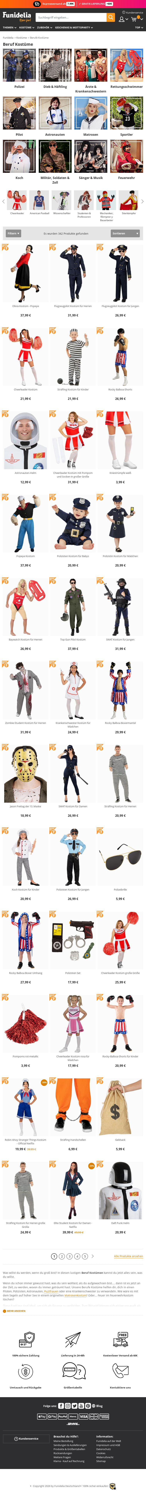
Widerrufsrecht (104, 1457)
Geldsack (120, 1140)
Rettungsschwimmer (127, 87)
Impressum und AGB (108, 1445)
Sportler (126, 134)
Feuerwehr (126, 178)
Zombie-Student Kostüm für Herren (25, 723)
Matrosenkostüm (75, 1295)
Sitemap (101, 1461)
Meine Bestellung (63, 1441)
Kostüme (25, 27)
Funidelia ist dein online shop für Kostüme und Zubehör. (17, 17)
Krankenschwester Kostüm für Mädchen (73, 725)
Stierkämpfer (129, 213)
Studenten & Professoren (84, 215)
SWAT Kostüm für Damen (73, 806)
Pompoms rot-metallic (25, 1056)
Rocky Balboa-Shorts (120, 389)
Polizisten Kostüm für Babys (73, 556)
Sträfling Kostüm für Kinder (73, 389)
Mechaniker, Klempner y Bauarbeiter (106, 217)
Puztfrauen (51, 1291)
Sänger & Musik (91, 178)
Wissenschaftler (61, 213)
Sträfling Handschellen (73, 1140)
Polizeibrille (120, 889)
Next (142, 201)
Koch (19, 178)
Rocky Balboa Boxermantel (120, 723)
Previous (3, 201)
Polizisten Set (73, 973)
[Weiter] (93, 1256)
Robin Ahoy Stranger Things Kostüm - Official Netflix (25, 1141)
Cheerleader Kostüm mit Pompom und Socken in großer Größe (73, 474)
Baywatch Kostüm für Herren (25, 639)
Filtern (12, 233)
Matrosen (90, 134)
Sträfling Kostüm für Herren (120, 806)
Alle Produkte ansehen (128, 1256)
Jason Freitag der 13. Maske (25, 806)
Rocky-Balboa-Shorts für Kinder (120, 1056)
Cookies (100, 1453)
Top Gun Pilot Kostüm (73, 639)
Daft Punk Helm (120, 1223)
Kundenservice (26, 1439)
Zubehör (43, 27)
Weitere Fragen (62, 1457)
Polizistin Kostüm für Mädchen (120, 556)
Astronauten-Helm (25, 473)
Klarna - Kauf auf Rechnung (69, 1461)
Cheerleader (17, 213)
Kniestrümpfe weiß (120, 473)
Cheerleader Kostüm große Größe (120, 973)
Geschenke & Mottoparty (72, 27)
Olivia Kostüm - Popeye (25, 306)
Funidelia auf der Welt (108, 1441)
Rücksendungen (63, 1453)
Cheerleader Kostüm (25, 389)
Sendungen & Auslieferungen (70, 1445)
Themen (8, 27)
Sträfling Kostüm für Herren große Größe (25, 1225)
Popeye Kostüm (25, 556)
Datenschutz (103, 1449)
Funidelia (8, 37)
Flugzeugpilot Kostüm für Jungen (120, 306)
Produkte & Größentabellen (69, 1449)
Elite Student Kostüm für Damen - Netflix (73, 1225)
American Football (39, 213)
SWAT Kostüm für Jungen (120, 639)
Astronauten (55, 134)
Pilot (19, 134)
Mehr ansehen (16, 1311)
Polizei (19, 87)
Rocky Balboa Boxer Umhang (25, 973)
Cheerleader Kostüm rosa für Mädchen (72, 1058)
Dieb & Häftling (55, 87)
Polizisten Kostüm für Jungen (72, 889)
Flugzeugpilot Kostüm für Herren (73, 306)
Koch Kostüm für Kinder (25, 889)
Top (137, 27)
